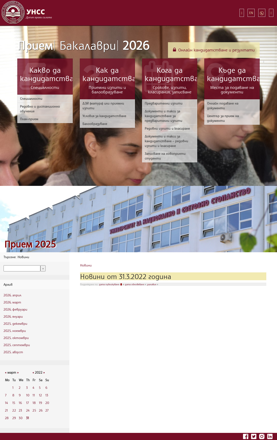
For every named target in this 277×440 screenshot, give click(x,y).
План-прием (29, 119)
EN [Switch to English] (251, 13)
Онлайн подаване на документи (222, 105)
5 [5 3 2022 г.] (40, 387)
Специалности (31, 98)
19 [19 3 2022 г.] (40, 403)
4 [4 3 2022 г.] (33, 387)
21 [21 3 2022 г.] (6, 410)
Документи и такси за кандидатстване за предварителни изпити (163, 116)
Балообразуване (94, 124)
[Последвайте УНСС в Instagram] (262, 436)
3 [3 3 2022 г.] (27, 387)
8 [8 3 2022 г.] (13, 395)
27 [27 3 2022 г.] (46, 410)
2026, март (12, 302)
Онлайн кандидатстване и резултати (214, 49)
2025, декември (15, 323)
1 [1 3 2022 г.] (13, 387)
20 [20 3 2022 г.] (47, 403)
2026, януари (13, 316)
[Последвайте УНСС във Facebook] (246, 436)
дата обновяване (135, 284)
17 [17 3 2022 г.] (27, 403)
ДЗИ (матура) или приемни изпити (103, 105)
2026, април (12, 295)
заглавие (152, 284)
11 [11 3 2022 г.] (34, 395)
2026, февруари (15, 309)
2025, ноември (15, 331)
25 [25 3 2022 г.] (34, 410)
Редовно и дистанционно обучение (40, 108)
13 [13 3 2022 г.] (46, 395)
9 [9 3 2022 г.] (20, 395)
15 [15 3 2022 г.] (13, 403)
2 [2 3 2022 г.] (19, 387)
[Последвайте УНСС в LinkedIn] (269, 436)
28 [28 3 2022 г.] (7, 418)
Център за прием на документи (223, 118)
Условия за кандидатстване (104, 116)
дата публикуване (111, 284)
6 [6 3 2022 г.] (46, 387)
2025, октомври (16, 338)
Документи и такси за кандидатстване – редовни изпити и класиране (166, 141)
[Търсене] (271, 13)
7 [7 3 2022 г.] (5, 395)
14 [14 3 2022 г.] (6, 403)
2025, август (13, 352)
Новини (86, 265)
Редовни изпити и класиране (167, 128)
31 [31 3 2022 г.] (27, 418)
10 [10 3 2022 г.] (27, 395)
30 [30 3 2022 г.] (21, 418)
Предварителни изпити (163, 103)
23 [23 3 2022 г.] (20, 410)
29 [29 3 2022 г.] (14, 418)
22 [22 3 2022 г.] (14, 410)
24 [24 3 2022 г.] (27, 410)
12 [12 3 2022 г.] (40, 395)
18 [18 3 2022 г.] (34, 403)
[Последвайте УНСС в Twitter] (254, 436)
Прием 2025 (30, 244)
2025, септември (17, 345)
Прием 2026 (83, 45)
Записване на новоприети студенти (165, 155)
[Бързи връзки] (241, 13)
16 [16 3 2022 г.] (20, 403)
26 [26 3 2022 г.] (41, 410)
